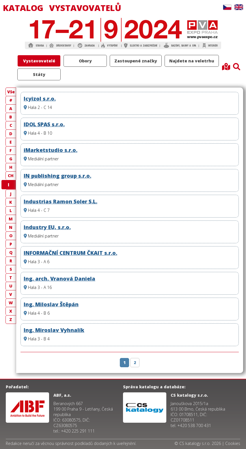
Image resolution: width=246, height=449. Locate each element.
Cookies (232, 443)
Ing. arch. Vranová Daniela (59, 278)
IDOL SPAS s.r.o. (44, 124)
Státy (39, 74)
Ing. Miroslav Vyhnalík (54, 329)
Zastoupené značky (135, 61)
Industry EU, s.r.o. (47, 227)
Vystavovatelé (39, 61)
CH (11, 175)
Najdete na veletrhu (191, 61)
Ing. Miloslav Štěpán (51, 304)
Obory (85, 61)
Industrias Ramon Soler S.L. (60, 201)
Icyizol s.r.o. (40, 98)
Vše (11, 91)
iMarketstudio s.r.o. (50, 149)
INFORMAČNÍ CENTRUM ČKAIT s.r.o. (70, 252)
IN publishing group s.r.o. (57, 175)
